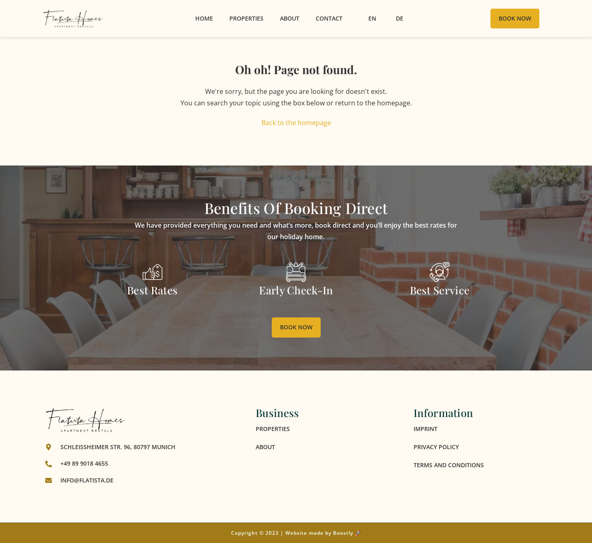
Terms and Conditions (449, 465)
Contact (329, 18)
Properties (246, 18)
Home (204, 18)
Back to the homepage (296, 122)
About (289, 18)
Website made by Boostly (319, 532)
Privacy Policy (436, 447)
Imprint (425, 429)
